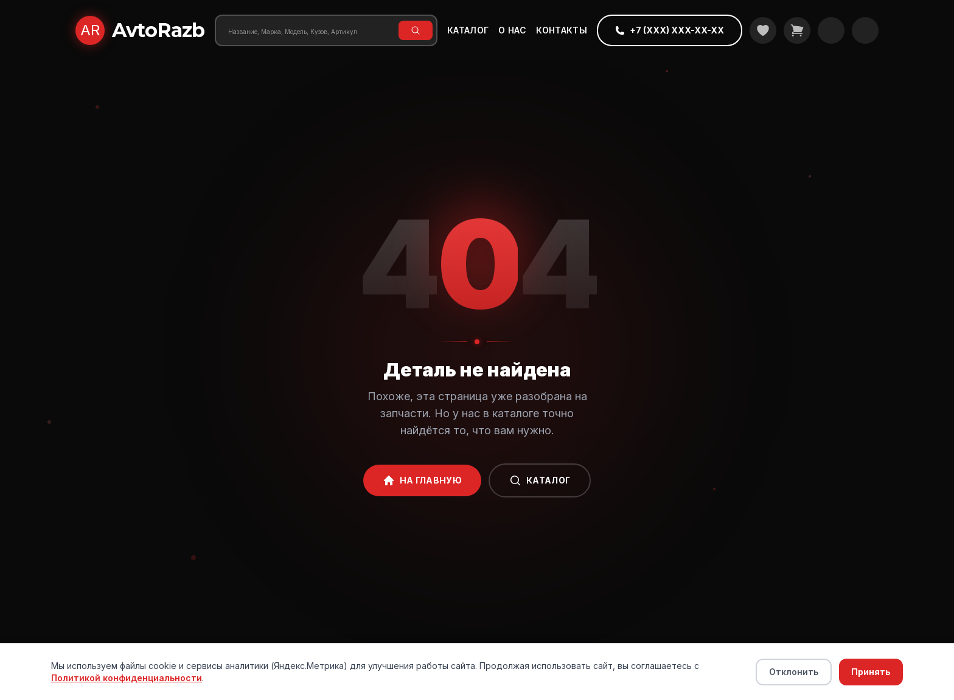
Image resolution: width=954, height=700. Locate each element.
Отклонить (793, 672)
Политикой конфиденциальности (126, 678)
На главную (422, 480)
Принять (871, 672)
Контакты (561, 30)
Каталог (468, 30)
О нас (512, 30)
